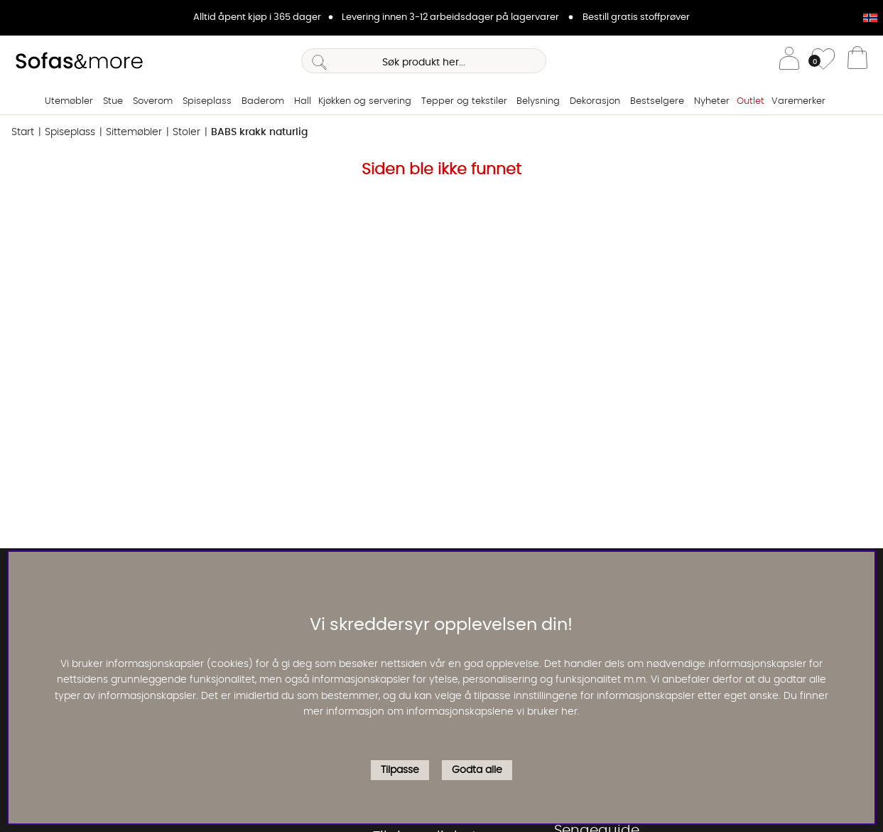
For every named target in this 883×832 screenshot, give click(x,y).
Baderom (263, 101)
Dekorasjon (595, 101)
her (569, 712)
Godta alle (477, 770)
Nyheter (712, 101)
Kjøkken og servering (364, 101)
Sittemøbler (134, 132)
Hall (302, 101)
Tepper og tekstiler (464, 101)
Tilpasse (400, 770)
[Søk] (423, 60)
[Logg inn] (789, 61)
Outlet (750, 101)
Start (22, 132)
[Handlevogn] (857, 61)
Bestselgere (657, 101)
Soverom (153, 101)
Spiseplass (207, 101)
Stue (113, 101)
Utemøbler (69, 101)
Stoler (186, 132)
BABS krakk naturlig (259, 132)
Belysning (538, 101)
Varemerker (798, 101)
